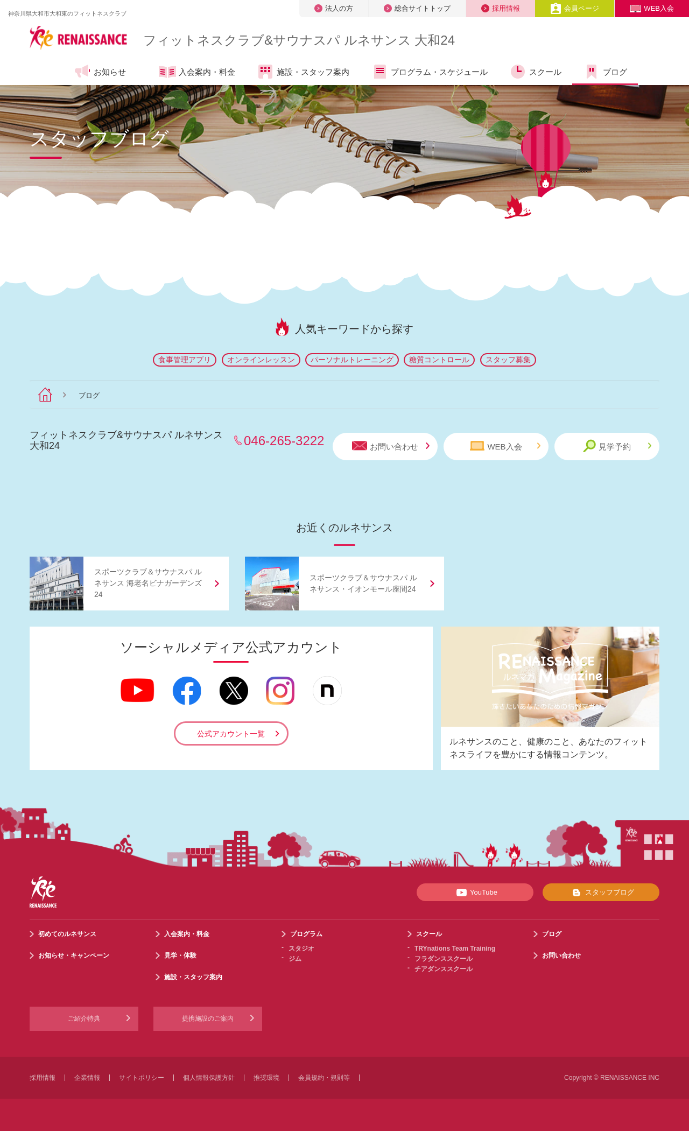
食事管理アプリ (184, 359)
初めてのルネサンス (67, 934)
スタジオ (301, 948)
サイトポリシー (141, 1077)
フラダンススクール (443, 959)
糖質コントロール (439, 359)
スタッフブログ (601, 892)
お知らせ (100, 72)
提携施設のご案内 (208, 1018)
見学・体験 (180, 955)
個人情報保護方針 (209, 1077)
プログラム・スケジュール (429, 72)
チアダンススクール (443, 969)
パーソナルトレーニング (352, 359)
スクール (535, 72)
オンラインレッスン (261, 359)
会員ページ (574, 8)
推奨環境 (266, 1077)
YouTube (475, 892)
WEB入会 (652, 8)
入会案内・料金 (197, 73)
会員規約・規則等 (324, 1077)
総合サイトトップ (417, 8)
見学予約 (617, 446)
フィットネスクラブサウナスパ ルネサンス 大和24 (299, 40)
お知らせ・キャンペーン (73, 955)
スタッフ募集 (508, 359)
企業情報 (87, 1077)
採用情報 (500, 8)
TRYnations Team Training (454, 948)
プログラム (306, 934)
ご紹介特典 (84, 1018)
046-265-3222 (284, 440)
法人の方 (333, 8)
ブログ (605, 72)
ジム (295, 959)
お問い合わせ (391, 446)
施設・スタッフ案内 (303, 72)
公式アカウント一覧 (231, 733)
